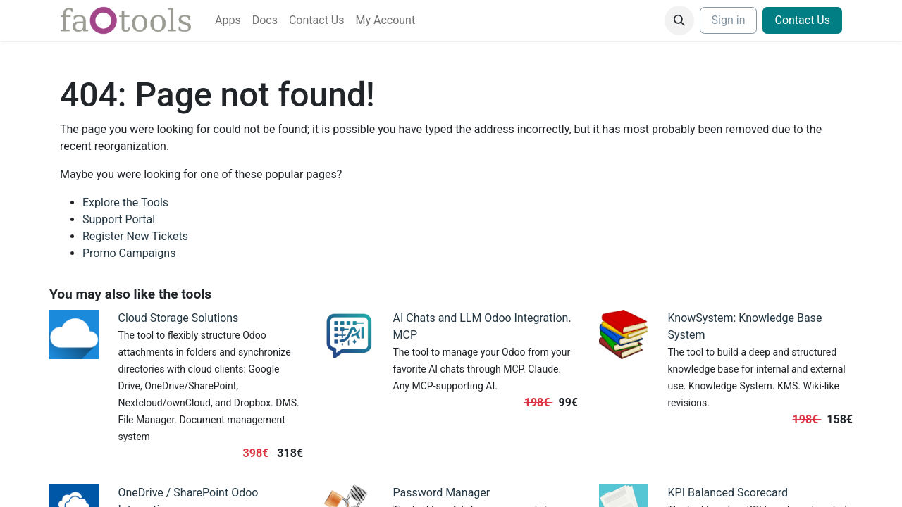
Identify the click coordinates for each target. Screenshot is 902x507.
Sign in (729, 20)
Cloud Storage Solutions (178, 318)
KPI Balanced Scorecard (728, 492)
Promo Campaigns (128, 253)
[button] (679, 20)
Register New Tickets (135, 236)
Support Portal (118, 219)
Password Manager (441, 492)
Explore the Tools (125, 202)
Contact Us (802, 20)
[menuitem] (228, 20)
